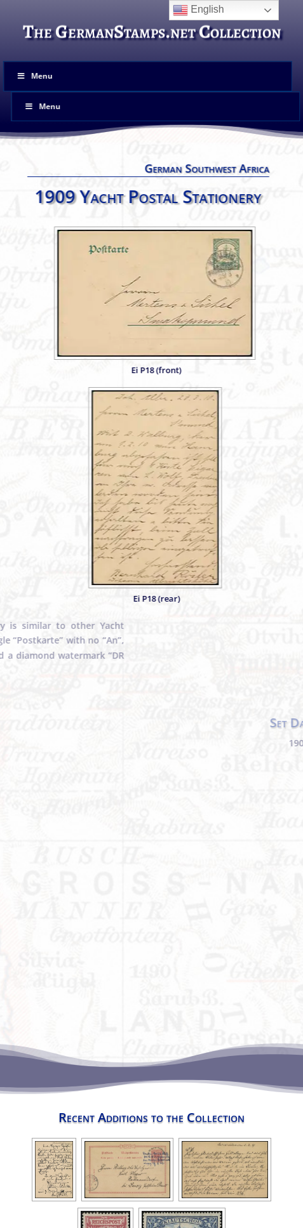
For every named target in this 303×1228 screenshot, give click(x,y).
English (198, 10)
